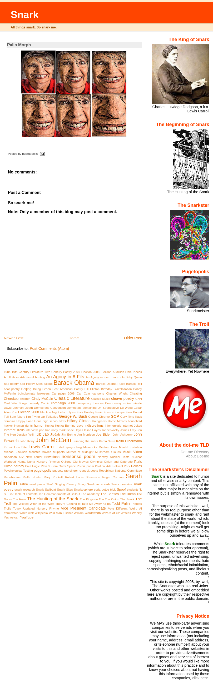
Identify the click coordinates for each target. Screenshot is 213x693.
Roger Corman (112, 477)
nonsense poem (78, 456)
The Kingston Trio (92, 499)
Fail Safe (10, 416)
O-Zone (66, 461)
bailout (48, 383)
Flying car (38, 416)
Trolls (7, 508)
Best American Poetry (67, 389)
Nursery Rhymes (48, 461)
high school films (54, 421)
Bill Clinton (92, 389)
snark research (24, 489)
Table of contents (26, 494)
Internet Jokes (132, 425)
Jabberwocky (110, 430)
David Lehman (13, 407)
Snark (24, 14)
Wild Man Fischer (61, 513)
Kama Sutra (107, 441)
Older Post (133, 338)
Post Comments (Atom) (49, 348)
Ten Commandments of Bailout (59, 494)
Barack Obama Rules (110, 383)
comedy (34, 403)
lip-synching (74, 447)
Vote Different (117, 508)
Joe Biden (104, 434)
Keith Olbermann (129, 441)
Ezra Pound (134, 412)
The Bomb (128, 494)
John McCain (53, 440)
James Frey (128, 430)
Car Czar (83, 393)
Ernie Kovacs (104, 412)
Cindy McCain (42, 399)
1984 (7, 371)
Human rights (23, 425)
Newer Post (13, 338)
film (28, 416)
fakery (21, 416)
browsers (43, 393)
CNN (138, 398)
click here (200, 678)
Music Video (132, 452)
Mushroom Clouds (108, 451)
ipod (41, 430)
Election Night (49, 412)
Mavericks (90, 447)
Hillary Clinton (79, 421)
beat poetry (11, 389)
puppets (57, 470)
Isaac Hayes (74, 430)
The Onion (112, 499)
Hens (37, 421)
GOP (115, 416)
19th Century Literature (27, 371)
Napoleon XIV (14, 456)
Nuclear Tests (120, 456)
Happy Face (24, 421)
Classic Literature (72, 398)
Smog (82, 484)
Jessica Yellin (26, 434)
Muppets (59, 451)
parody (19, 466)
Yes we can (11, 517)
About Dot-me (197, 456)
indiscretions (94, 425)
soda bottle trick (105, 489)
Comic (45, 403)
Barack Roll (134, 383)
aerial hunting (36, 377)
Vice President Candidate (83, 508)
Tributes (136, 503)
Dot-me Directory (195, 452)
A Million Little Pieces (127, 371)
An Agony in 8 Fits (65, 376)
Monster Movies (40, 451)
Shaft (49, 484)
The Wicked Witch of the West (33, 503)
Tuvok (17, 508)
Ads (22, 377)
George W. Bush (73, 416)
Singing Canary (65, 484)
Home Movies (117, 421)
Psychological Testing (18, 470)
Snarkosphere (83, 489)
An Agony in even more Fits (105, 377)
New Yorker (34, 456)
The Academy (90, 494)
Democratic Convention (50, 407)
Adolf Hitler (11, 377)
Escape (120, 412)
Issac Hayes (92, 430)
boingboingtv (26, 393)
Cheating (136, 393)
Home (74, 338)
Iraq (48, 430)
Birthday (106, 389)
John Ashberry (122, 434)
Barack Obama (73, 382)
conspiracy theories (90, 403)
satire (23, 484)
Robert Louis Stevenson (82, 477)
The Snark (127, 499)
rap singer (71, 470)
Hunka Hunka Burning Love (64, 425)
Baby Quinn (134, 377)
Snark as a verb (98, 484)
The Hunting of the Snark (52, 498)
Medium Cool (108, 447)
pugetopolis (42, 470)
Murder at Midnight (79, 451)
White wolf (26, 513)
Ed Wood (126, 407)
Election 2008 (28, 412)
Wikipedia (41, 513)
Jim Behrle (68, 434)
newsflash (52, 457)
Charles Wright (116, 393)
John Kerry (27, 441)
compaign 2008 (63, 403)
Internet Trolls (14, 430)
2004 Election (82, 371)
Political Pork (121, 466)
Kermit (8, 447)
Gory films (127, 416)
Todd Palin (121, 503)
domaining (90, 407)
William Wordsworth (87, 513)
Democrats (74, 407)
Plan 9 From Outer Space (58, 466)
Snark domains (121, 484)
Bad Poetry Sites (31, 383)
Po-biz (81, 466)
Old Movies (81, 461)
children (25, 398)
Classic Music (100, 398)
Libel (61, 447)
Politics (136, 466)
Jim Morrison (86, 434)
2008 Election (102, 371)
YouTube (26, 517)
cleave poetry (122, 398)
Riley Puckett (53, 477)
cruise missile (132, 403)
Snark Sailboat (46, 489)
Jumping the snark (85, 441)
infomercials (113, 425)
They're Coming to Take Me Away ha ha (83, 503)
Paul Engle (32, 466)
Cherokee (11, 399)
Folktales (52, 416)
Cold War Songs (15, 403)
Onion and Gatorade (118, 461)
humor (39, 425)
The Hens (19, 499)
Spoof (121, 489)
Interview (32, 430)
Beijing (26, 389)
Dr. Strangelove (108, 407)
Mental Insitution (130, 447)
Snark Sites (65, 489)
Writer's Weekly (131, 513)
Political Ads (103, 466)
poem (90, 466)
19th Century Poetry (58, 371)
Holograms (99, 421)
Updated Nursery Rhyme (41, 508)
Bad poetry (11, 383)
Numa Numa (26, 461)
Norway (103, 456)
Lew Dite (20, 447)
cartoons (98, 393)
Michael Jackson (15, 451)
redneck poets (88, 470)
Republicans (12, 477)
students (132, 489)
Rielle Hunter (32, 477)
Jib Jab (42, 434)
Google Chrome (99, 416)
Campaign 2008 (63, 393)
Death (29, 407)
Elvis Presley (85, 412)
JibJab (55, 434)
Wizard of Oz (111, 513)
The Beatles (110, 494)
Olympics (96, 461)
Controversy (113, 403)
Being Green (42, 389)
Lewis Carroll (42, 446)
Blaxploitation (123, 389)
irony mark (58, 430)
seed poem (37, 484)
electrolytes (68, 412)
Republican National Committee (120, 470)
